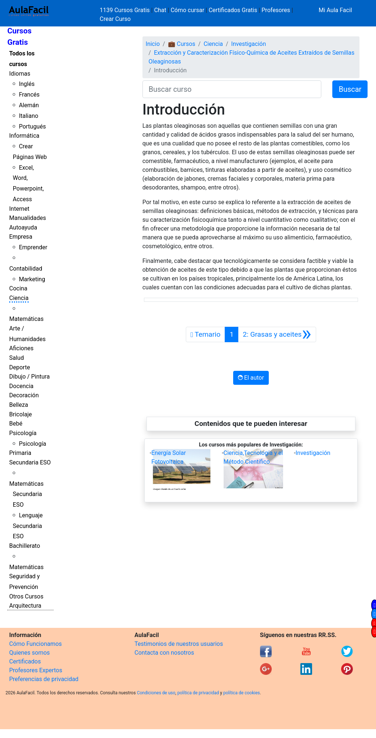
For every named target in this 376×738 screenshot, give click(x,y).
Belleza (18, 404)
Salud (16, 357)
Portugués (32, 126)
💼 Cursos (181, 43)
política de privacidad (198, 692)
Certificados (25, 661)
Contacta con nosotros (164, 652)
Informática (24, 135)
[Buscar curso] (232, 89)
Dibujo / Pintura (29, 376)
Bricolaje (20, 414)
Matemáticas (26, 318)
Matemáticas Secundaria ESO (26, 494)
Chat (160, 10)
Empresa (20, 236)
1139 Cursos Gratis (125, 10)
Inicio (153, 43)
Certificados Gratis (233, 10)
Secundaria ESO (30, 462)
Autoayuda (23, 227)
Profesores (275, 10)
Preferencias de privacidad (44, 679)
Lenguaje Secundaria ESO (28, 526)
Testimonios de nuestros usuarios (178, 643)
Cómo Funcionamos (35, 643)
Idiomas (19, 73)
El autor (251, 377)
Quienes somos (29, 652)
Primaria (20, 452)
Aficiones (21, 348)
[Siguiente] (277, 334)
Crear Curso (115, 18)
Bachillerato (24, 545)
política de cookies (241, 692)
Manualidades (27, 217)
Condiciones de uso (156, 692)
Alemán (29, 105)
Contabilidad (25, 268)
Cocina (18, 288)
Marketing (32, 279)
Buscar (350, 89)
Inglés (27, 83)
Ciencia (19, 297)
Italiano (28, 115)
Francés (29, 94)
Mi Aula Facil (335, 10)
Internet (19, 208)
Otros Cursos (26, 596)
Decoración (24, 395)
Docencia (21, 386)
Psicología (22, 433)
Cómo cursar (188, 10)
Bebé (15, 423)
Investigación (248, 43)
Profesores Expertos (35, 670)
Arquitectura (25, 605)
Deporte (19, 367)
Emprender (33, 247)
